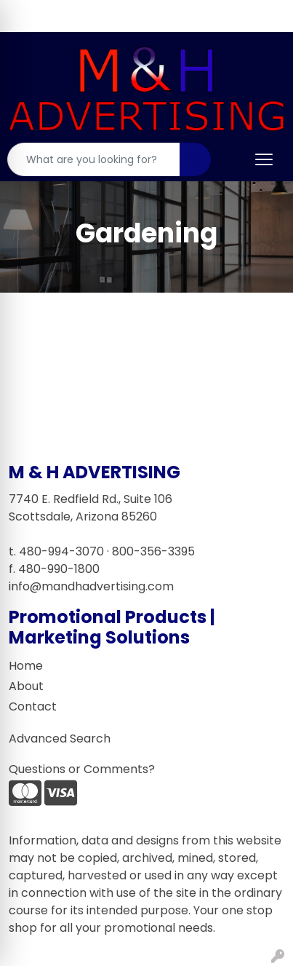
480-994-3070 (61, 551)
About (26, 686)
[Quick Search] (93, 159)
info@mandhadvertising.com (91, 586)
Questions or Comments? (82, 769)
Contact (33, 706)
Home (26, 665)
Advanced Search (60, 738)
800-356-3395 (153, 551)
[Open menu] (263, 159)
